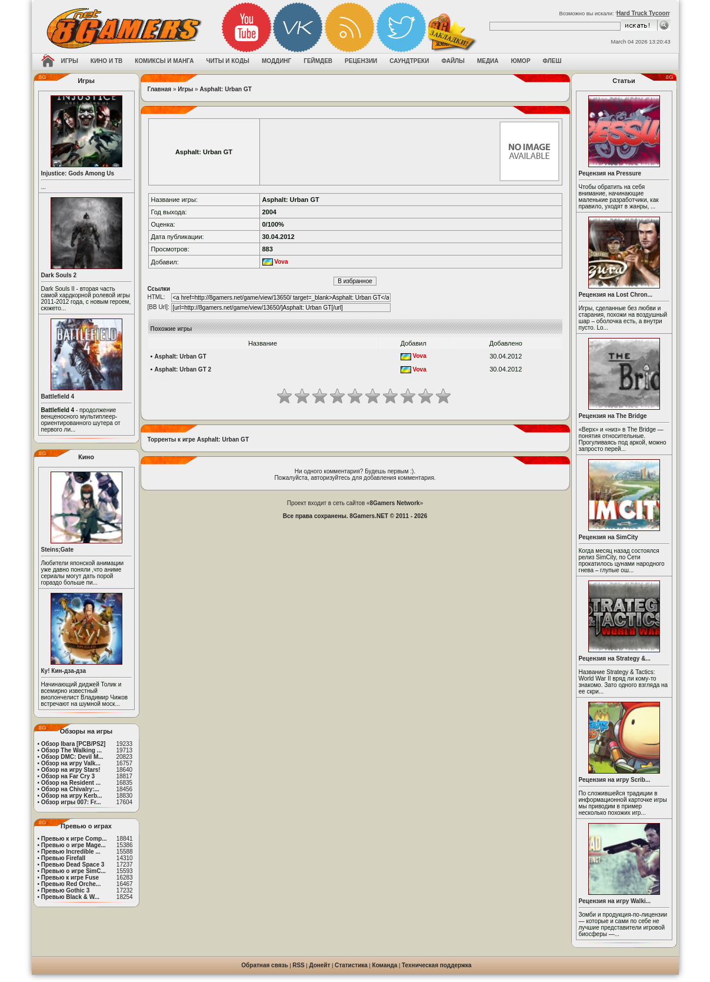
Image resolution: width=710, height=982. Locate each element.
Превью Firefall (63, 858)
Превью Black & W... (70, 897)
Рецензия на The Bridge (613, 416)
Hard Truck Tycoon (642, 13)
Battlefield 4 (58, 396)
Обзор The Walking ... (71, 750)
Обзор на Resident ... (71, 782)
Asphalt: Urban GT (225, 89)
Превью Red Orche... (71, 884)
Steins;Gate (57, 549)
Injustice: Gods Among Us (78, 173)
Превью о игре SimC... (73, 871)
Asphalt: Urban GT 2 (182, 369)
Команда (385, 965)
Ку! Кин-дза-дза (63, 671)
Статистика (351, 965)
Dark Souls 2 (59, 275)
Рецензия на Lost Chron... (616, 294)
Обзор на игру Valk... (71, 763)
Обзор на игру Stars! (71, 770)
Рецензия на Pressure (610, 173)
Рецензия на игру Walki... (615, 901)
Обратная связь (264, 965)
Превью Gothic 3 (65, 890)
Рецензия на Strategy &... (615, 658)
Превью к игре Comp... (74, 838)
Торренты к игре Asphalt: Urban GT (198, 439)
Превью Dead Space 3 (73, 864)
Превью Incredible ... (71, 851)
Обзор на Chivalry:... (70, 789)
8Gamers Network (395, 503)
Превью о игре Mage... (73, 845)
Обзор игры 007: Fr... (71, 802)
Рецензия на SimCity (608, 537)
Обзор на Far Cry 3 (68, 776)
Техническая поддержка (437, 965)
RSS (298, 965)
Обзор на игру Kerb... (71, 795)
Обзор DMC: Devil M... (72, 757)
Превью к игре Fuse (70, 877)
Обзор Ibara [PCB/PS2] (73, 744)
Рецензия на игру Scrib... (615, 780)
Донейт (319, 965)
